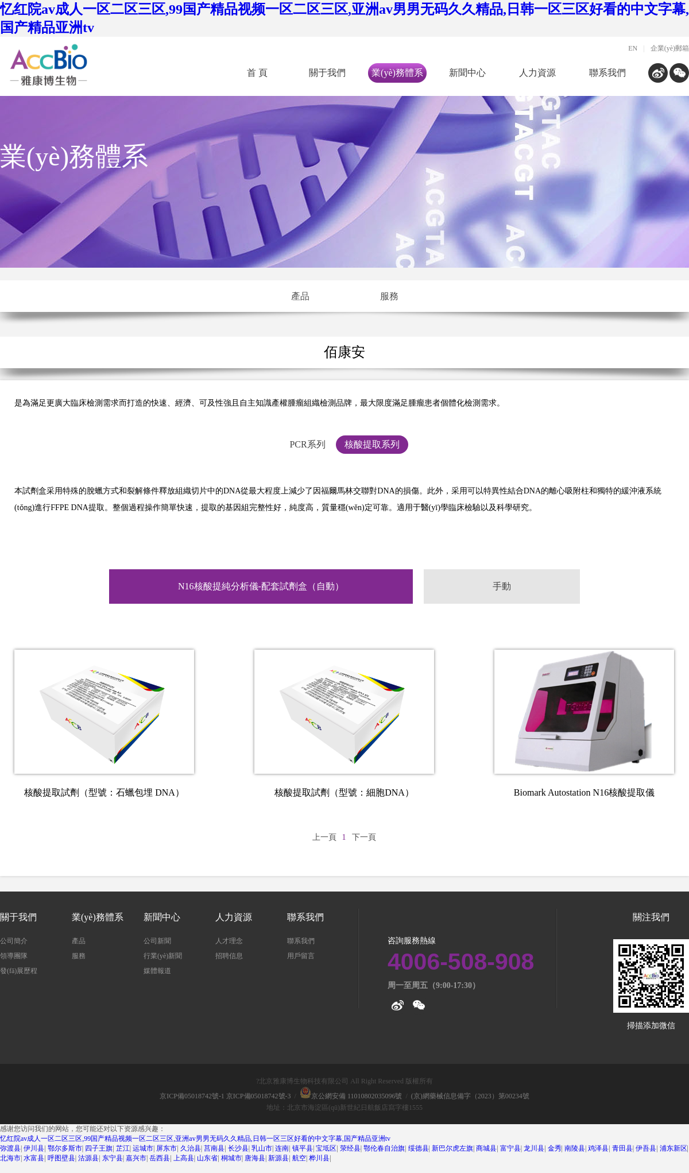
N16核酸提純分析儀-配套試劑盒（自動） (261, 586)
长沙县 (238, 1148)
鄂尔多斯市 (65, 1148)
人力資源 (537, 73)
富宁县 (510, 1148)
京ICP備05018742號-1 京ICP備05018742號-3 (225, 1096)
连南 (282, 1148)
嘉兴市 (136, 1158)
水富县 (34, 1158)
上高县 (183, 1158)
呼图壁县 (61, 1158)
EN (632, 48)
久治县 (190, 1148)
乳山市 (261, 1148)
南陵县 (574, 1148)
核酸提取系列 (372, 444)
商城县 (486, 1148)
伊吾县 (646, 1148)
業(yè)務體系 (397, 73)
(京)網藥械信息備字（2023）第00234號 (470, 1096)
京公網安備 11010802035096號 (351, 1096)
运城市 (143, 1148)
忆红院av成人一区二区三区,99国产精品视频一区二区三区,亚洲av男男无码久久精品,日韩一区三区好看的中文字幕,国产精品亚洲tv (195, 1139)
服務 (389, 296)
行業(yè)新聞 (163, 956)
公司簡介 (14, 941)
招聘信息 (229, 956)
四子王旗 (99, 1148)
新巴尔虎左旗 (452, 1148)
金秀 (555, 1148)
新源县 (278, 1158)
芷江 (123, 1148)
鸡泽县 (598, 1148)
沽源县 (88, 1158)
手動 (502, 586)
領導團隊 (14, 956)
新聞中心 (467, 73)
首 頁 (257, 73)
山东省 (207, 1158)
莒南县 (214, 1148)
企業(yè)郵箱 (670, 48)
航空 (299, 1158)
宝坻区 (326, 1148)
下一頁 (364, 837)
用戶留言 (301, 956)
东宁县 (112, 1158)
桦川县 (319, 1158)
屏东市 (166, 1148)
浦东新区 (673, 1148)
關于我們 (327, 73)
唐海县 (255, 1158)
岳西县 (159, 1158)
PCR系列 (307, 444)
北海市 (10, 1158)
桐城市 (231, 1158)
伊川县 (34, 1148)
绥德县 (418, 1148)
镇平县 (302, 1148)
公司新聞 (157, 941)
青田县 (622, 1148)
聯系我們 (607, 73)
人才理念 (229, 941)
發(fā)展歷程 (18, 971)
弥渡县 (10, 1148)
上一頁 (324, 837)
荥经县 (350, 1148)
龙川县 (534, 1148)
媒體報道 (157, 971)
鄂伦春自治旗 (384, 1148)
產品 (300, 296)
